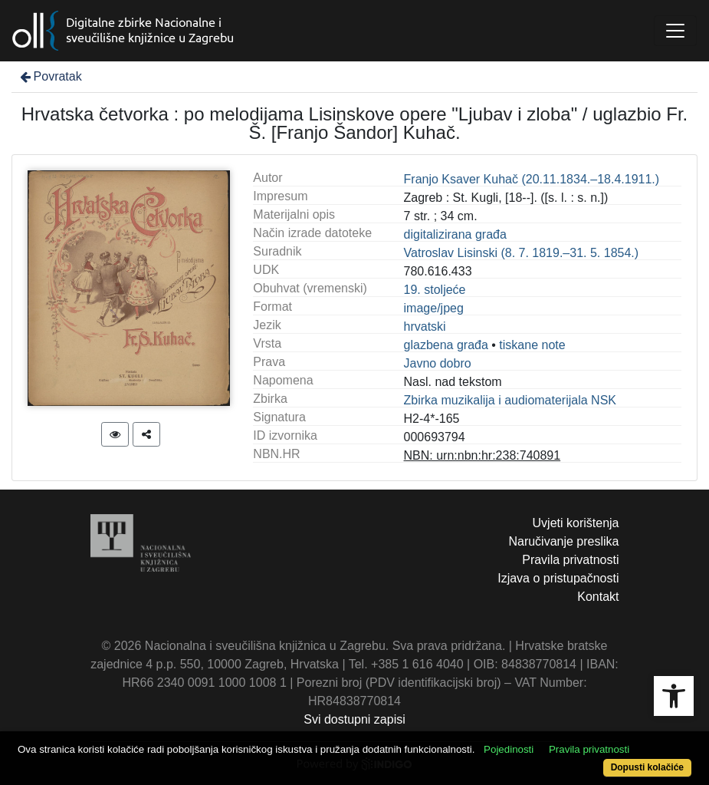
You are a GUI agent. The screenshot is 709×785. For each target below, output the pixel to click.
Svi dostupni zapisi (354, 719)
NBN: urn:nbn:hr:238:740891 (482, 455)
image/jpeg (434, 308)
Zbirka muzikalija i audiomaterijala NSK (510, 400)
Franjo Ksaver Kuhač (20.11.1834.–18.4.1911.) (532, 179)
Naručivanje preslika (563, 541)
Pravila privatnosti (570, 559)
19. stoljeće (435, 289)
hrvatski (425, 326)
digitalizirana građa (455, 234)
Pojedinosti (508, 749)
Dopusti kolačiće (647, 767)
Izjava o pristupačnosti (558, 578)
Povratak (50, 76)
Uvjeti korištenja (576, 522)
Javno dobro (437, 363)
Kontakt (598, 596)
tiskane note (532, 344)
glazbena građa (446, 344)
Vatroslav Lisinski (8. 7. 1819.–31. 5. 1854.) (521, 252)
